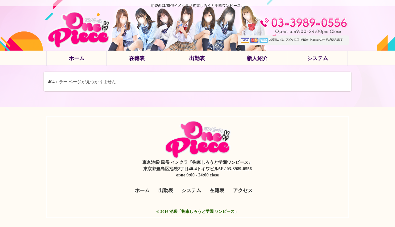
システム (317, 58)
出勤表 (197, 58)
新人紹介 (257, 58)
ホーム (77, 58)
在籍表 (137, 58)
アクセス (243, 190)
